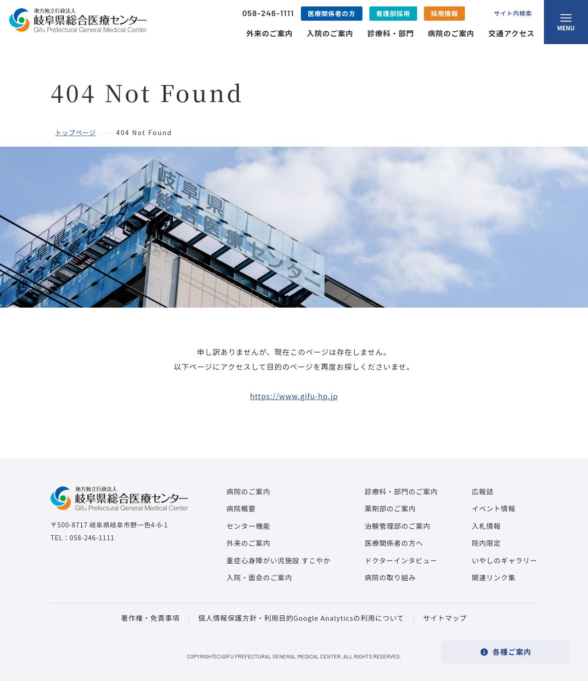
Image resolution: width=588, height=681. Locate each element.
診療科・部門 (391, 33)
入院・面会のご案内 (259, 577)
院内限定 (486, 543)
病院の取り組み (390, 577)
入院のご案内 (330, 33)
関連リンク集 (493, 577)
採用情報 (444, 13)
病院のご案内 (451, 33)
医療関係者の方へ (394, 543)
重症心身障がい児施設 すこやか (278, 560)
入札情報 (486, 526)
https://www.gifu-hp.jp (294, 395)
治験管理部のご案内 (397, 526)
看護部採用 (393, 13)
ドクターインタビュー (401, 560)
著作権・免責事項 (150, 618)
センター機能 (248, 526)
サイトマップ (445, 618)
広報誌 (483, 491)
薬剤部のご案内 (390, 508)
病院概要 (241, 508)
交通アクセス (511, 33)
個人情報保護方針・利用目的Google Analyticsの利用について (301, 618)
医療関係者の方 (332, 13)
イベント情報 (493, 508)
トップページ (75, 132)
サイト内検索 (513, 13)
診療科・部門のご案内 (401, 491)
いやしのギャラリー (504, 560)
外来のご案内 (269, 33)
